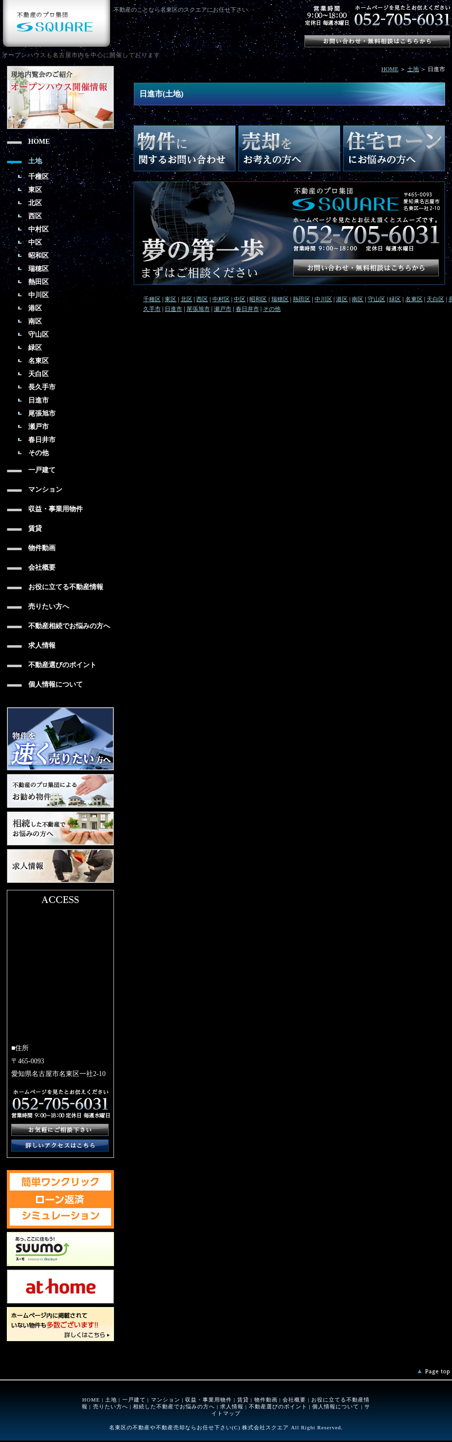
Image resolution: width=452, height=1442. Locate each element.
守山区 (376, 299)
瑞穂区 (280, 299)
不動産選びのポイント (278, 1406)
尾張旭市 (198, 309)
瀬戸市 (222, 309)
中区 (239, 299)
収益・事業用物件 (208, 1400)
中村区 (221, 299)
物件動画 (266, 1400)
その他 (272, 309)
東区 (170, 299)
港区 (342, 299)
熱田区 (301, 299)
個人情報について (335, 1406)
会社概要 (294, 1400)
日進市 (173, 309)
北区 (186, 299)
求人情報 (232, 1406)
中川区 (323, 299)
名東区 (414, 299)
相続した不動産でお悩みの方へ (174, 1406)
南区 (357, 299)
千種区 (152, 299)
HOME (389, 69)
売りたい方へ (110, 1406)
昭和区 (258, 299)
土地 (413, 69)
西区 (202, 299)
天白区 (435, 299)
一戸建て (134, 1400)
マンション (165, 1400)
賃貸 (243, 1400)
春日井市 (247, 309)
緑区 (395, 299)
